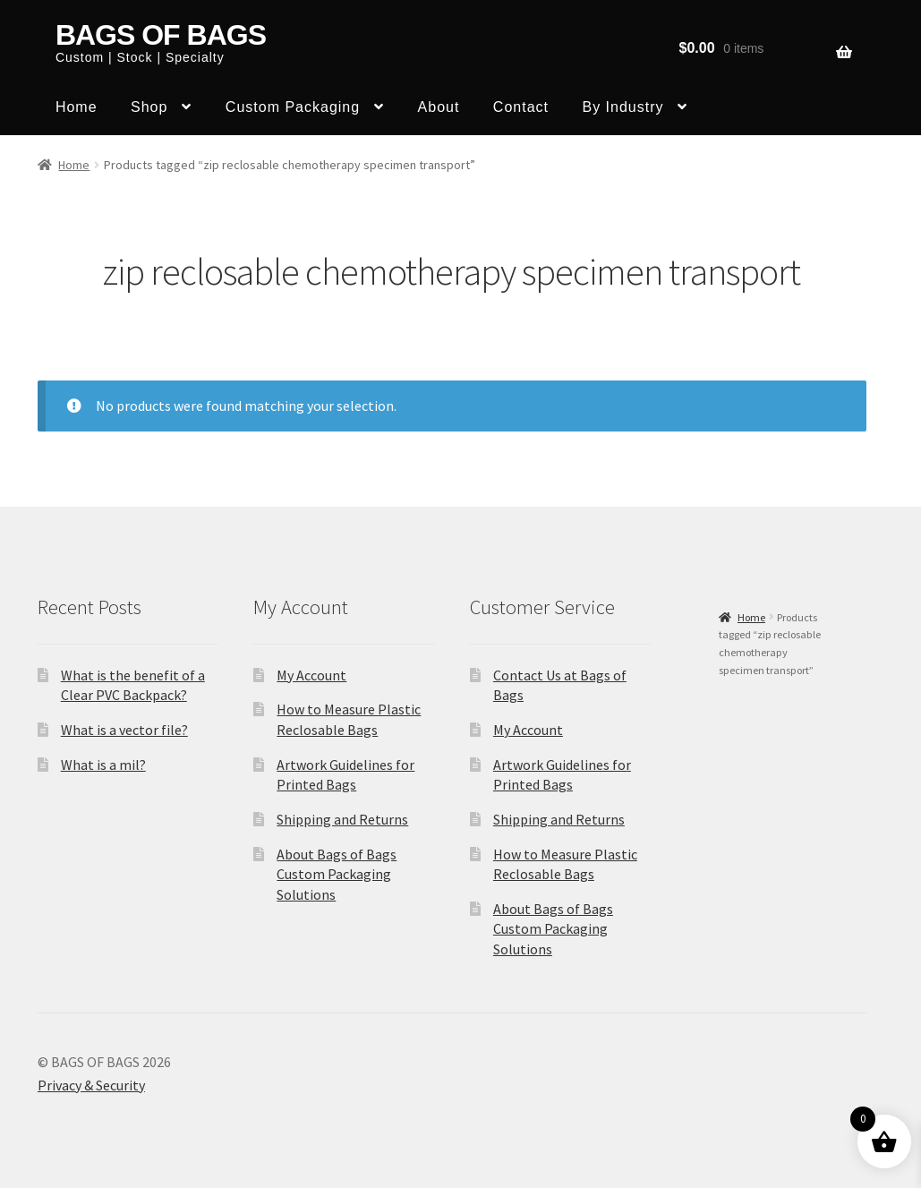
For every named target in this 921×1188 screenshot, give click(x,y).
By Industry (622, 107)
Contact (521, 107)
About (439, 107)
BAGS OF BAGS (160, 35)
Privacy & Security (91, 1085)
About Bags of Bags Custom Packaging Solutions (337, 874)
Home (76, 107)
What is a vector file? (124, 730)
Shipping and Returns (342, 819)
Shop (149, 107)
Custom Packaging (293, 107)
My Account (311, 675)
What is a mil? (103, 764)
